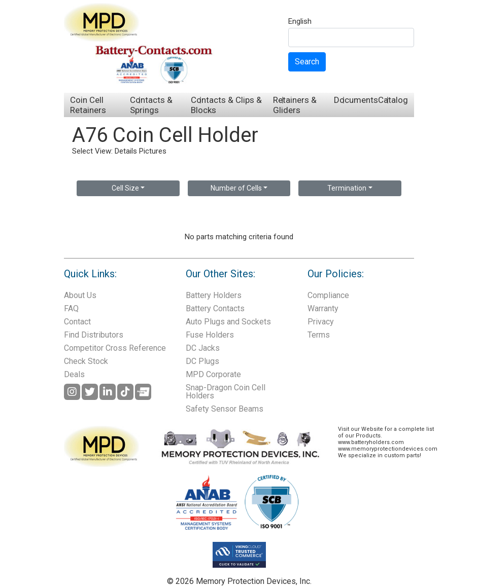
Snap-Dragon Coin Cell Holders (225, 391)
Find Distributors (93, 335)
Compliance (328, 295)
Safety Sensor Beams (224, 409)
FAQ (71, 308)
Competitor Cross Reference (115, 348)
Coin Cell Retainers (88, 105)
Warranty (323, 308)
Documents (356, 100)
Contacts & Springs (151, 105)
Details (126, 151)
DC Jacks (203, 348)
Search (307, 61)
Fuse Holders (210, 335)
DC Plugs (202, 361)
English (300, 22)
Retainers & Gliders (295, 105)
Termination (346, 188)
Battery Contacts (215, 308)
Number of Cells (236, 188)
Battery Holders (214, 295)
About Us (80, 295)
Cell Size (125, 188)
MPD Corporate (213, 374)
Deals (74, 374)
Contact (77, 321)
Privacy (321, 321)
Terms (319, 335)
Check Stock (86, 361)
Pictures (152, 151)
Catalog (393, 100)
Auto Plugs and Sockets (228, 321)
